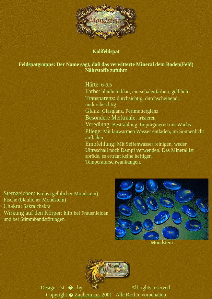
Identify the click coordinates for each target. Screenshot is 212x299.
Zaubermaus (87, 294)
